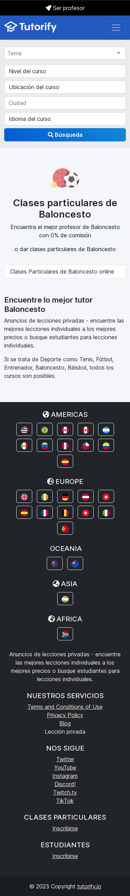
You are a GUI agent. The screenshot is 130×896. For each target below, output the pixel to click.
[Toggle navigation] (116, 28)
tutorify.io (89, 886)
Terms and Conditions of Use (65, 706)
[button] (24, 429)
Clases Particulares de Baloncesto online (62, 271)
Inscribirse (65, 828)
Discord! (65, 784)
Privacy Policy (65, 715)
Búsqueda (65, 134)
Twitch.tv (65, 792)
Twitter (65, 759)
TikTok (65, 800)
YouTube (65, 767)
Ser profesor (65, 7)
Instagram (65, 775)
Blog (65, 723)
